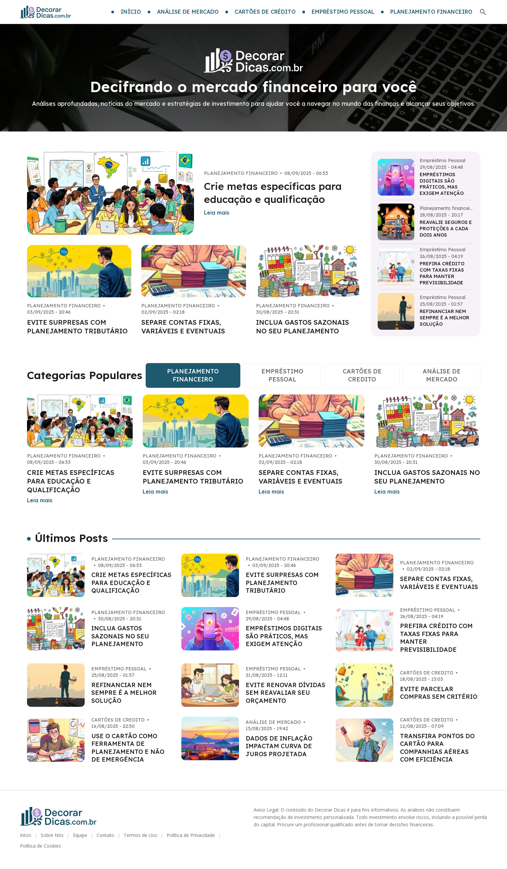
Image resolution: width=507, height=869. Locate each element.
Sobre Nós (52, 835)
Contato (105, 835)
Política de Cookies (40, 846)
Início (25, 835)
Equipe (80, 835)
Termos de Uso (140, 835)
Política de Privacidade (191, 835)
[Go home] (45, 12)
